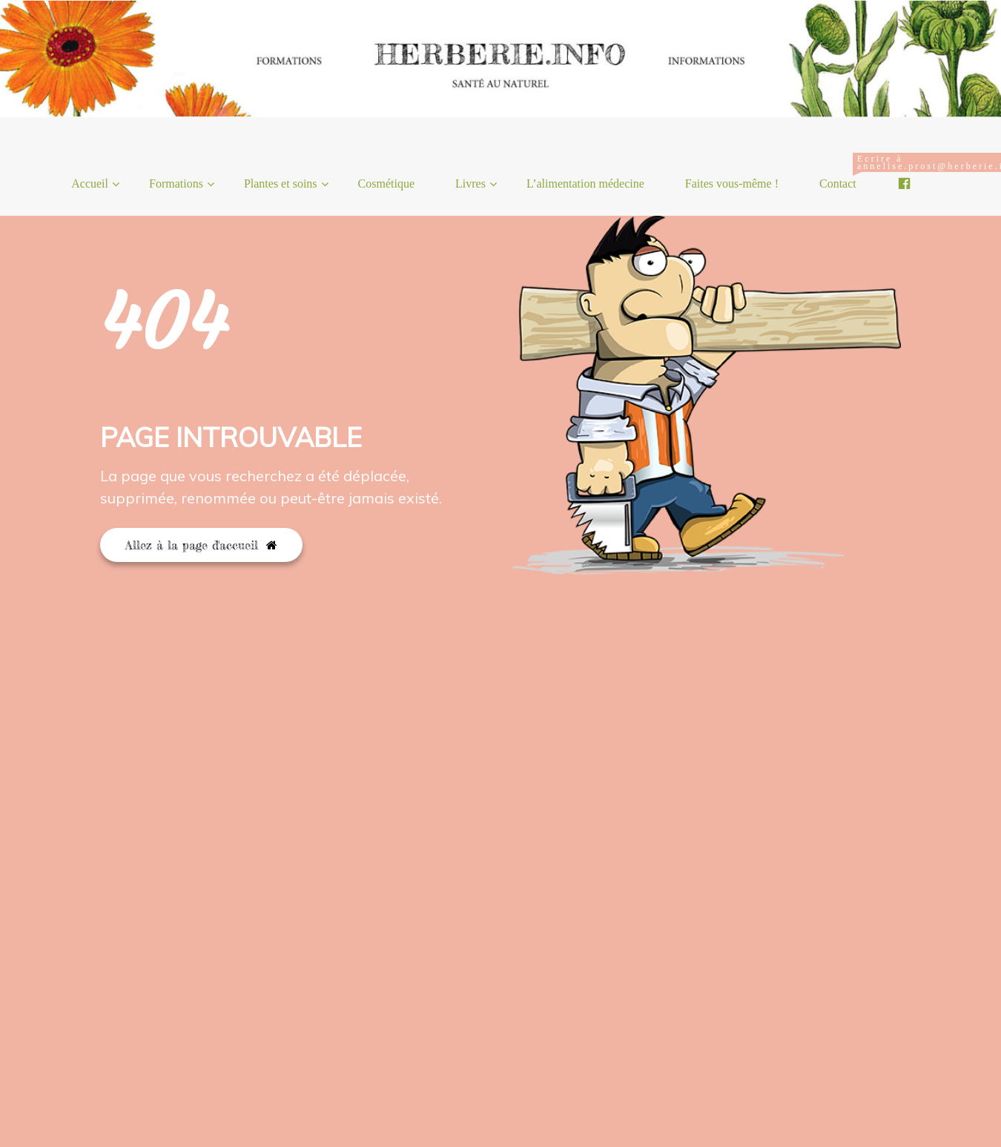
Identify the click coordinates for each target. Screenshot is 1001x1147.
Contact (843, 171)
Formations (176, 183)
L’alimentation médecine (585, 183)
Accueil (89, 183)
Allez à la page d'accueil (201, 545)
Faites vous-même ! (732, 183)
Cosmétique (386, 183)
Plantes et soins (280, 183)
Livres (470, 183)
